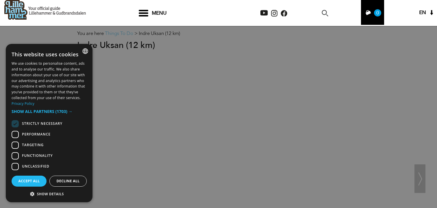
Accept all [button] (29, 181)
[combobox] (85, 51)
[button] (49, 111)
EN (422, 13)
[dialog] (49, 123)
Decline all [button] (68, 181)
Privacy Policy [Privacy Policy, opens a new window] (23, 103)
